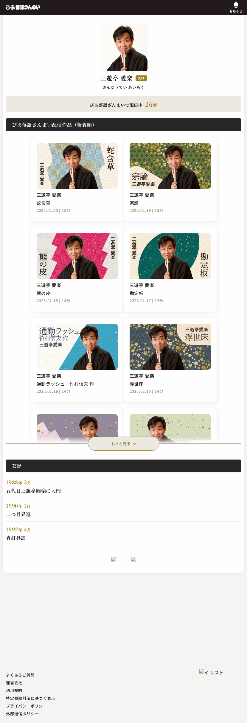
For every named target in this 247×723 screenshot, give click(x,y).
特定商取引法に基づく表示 (30, 698)
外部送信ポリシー (22, 713)
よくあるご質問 (20, 675)
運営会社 (14, 682)
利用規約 (14, 690)
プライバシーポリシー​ (26, 706)
